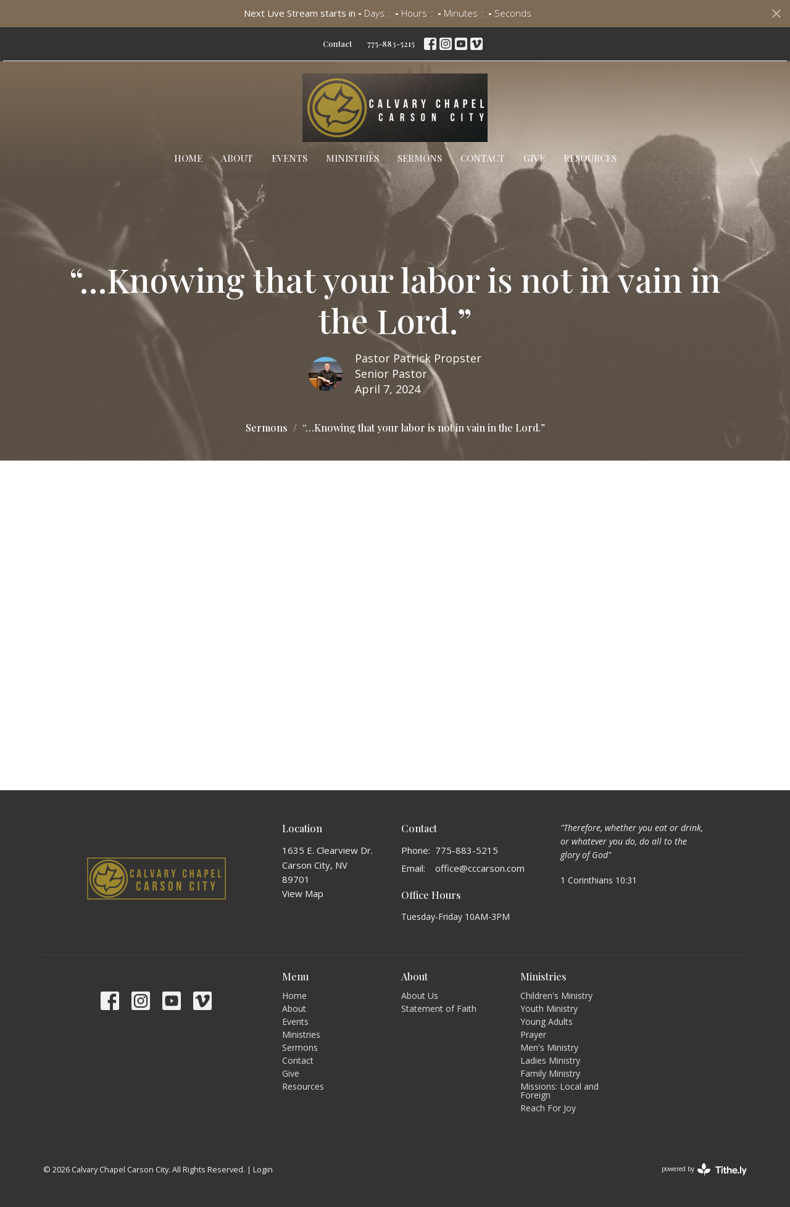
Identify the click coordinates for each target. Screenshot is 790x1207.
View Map (302, 893)
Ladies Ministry (550, 1060)
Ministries (352, 158)
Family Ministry (550, 1073)
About (237, 158)
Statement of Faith (438, 1008)
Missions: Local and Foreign (559, 1090)
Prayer (533, 1034)
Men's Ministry (549, 1047)
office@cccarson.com (480, 868)
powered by (704, 1170)
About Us (419, 995)
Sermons (419, 158)
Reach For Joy (548, 1108)
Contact (337, 43)
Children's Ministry (556, 995)
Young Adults (546, 1021)
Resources (590, 158)
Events (289, 158)
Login (263, 1169)
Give (534, 158)
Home (188, 158)
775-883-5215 (391, 43)
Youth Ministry (549, 1008)
